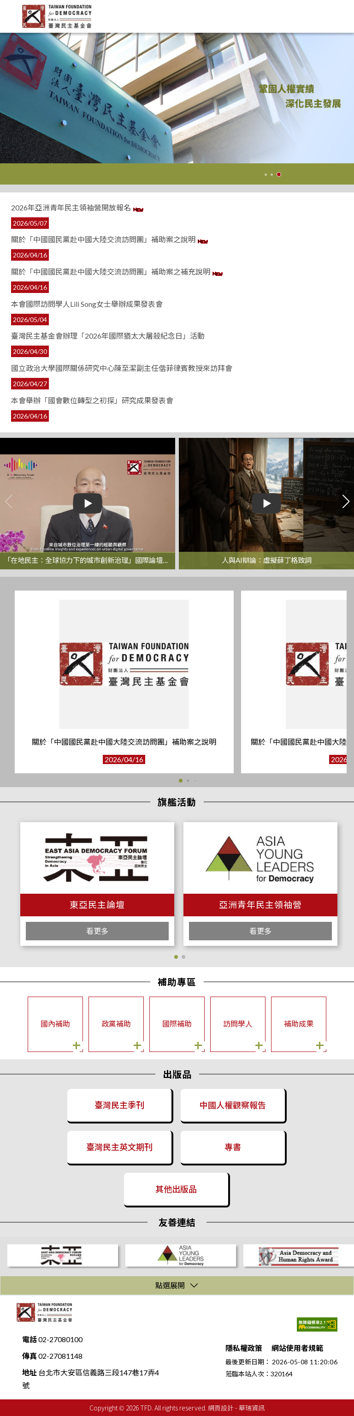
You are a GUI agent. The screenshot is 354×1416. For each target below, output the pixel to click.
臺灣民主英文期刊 (119, 1147)
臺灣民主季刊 (119, 1105)
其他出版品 (176, 1189)
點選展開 (170, 1285)
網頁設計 (221, 1407)
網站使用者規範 (297, 1348)
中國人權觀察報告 (233, 1105)
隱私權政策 (243, 1348)
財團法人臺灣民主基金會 (44, 1312)
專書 (232, 1147)
